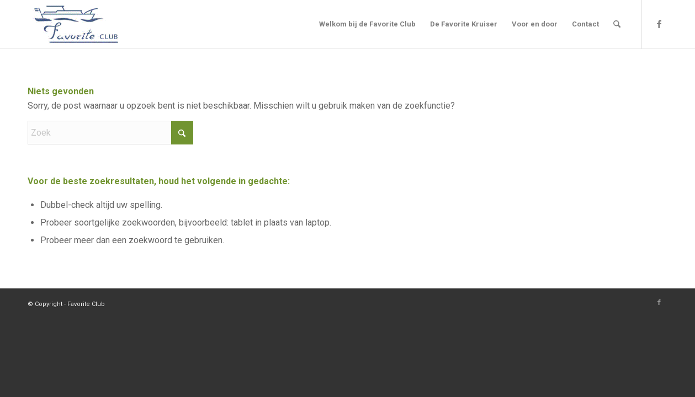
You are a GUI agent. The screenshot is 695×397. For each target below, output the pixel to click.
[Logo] (76, 24)
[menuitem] (367, 24)
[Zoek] (617, 24)
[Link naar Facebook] (659, 23)
